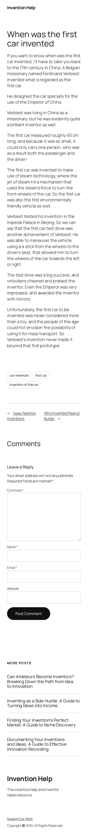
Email (12, 567)
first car (41, 375)
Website (13, 588)
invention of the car (24, 384)
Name (12, 547)
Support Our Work (20, 818)
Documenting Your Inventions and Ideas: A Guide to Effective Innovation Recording (37, 744)
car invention (19, 375)
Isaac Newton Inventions (21, 416)
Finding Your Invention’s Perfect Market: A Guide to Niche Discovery (41, 722)
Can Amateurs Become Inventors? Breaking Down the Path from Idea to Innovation (40, 681)
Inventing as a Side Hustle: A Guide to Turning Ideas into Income (43, 703)
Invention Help (21, 7)
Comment (15, 490)
